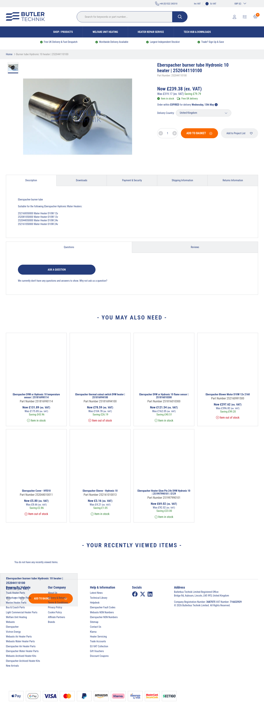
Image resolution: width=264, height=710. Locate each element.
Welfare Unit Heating (105, 31)
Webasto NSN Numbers (102, 612)
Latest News (96, 592)
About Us (52, 592)
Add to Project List (239, 133)
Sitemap (94, 621)
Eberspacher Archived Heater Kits (23, 660)
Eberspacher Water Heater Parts (22, 651)
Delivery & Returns (57, 597)
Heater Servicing (98, 636)
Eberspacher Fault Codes (102, 607)
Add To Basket (199, 133)
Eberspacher (12, 626)
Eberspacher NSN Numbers (104, 617)
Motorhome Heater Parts (18, 597)
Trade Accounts (98, 641)
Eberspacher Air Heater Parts (20, 646)
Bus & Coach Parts (15, 607)
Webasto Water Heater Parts (20, 641)
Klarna (93, 631)
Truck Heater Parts (15, 592)
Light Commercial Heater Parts (21, 612)
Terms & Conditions (58, 602)
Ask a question (57, 269)
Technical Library (98, 597)
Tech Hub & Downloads (197, 31)
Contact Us (95, 626)
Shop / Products (63, 31)
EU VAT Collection (99, 646)
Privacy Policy (55, 607)
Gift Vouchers (97, 651)
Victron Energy (13, 631)
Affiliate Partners (56, 617)
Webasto (10, 621)
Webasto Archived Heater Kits (21, 655)
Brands (51, 621)
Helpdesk (95, 602)
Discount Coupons (99, 655)
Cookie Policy (55, 612)
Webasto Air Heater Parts (19, 636)
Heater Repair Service (151, 31)
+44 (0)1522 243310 (166, 4)
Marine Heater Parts (16, 602)
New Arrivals (12, 665)
